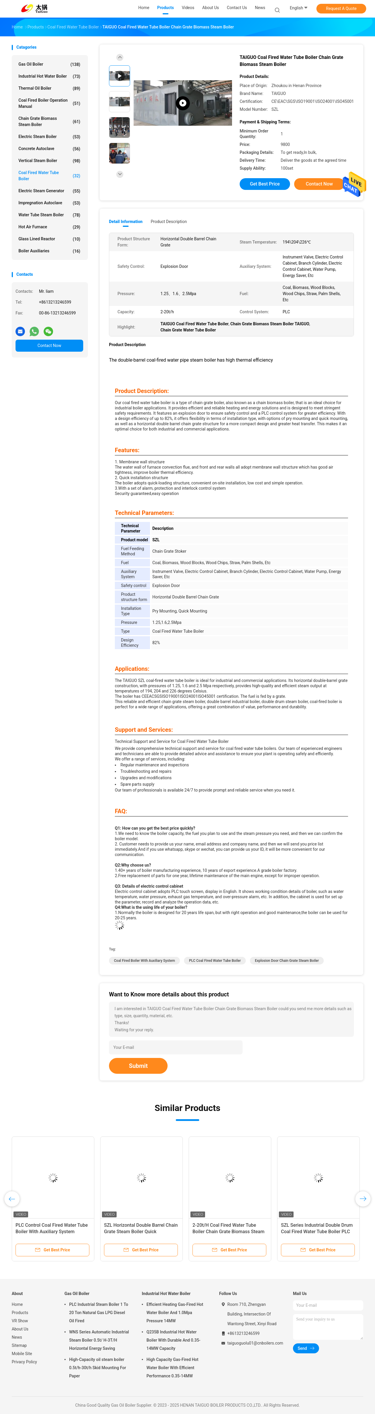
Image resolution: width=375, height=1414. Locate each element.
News (17, 1337)
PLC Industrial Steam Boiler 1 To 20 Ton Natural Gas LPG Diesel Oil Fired (98, 1312)
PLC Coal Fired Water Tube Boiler (215, 961)
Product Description (169, 221)
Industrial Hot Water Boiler (49, 76)
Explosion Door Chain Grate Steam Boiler (287, 961)
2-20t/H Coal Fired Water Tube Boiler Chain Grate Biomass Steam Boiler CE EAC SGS (228, 1231)
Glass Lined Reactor (49, 239)
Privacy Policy (24, 1361)
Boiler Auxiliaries (49, 251)
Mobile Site (22, 1353)
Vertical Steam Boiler (49, 161)
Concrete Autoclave (49, 149)
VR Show (20, 1320)
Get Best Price (265, 184)
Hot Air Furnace (49, 227)
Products (20, 1312)
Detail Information (125, 221)
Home (17, 1304)
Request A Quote (341, 8)
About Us (20, 1329)
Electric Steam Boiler (49, 137)
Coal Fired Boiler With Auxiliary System (144, 961)
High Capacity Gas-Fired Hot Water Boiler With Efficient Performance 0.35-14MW (172, 1367)
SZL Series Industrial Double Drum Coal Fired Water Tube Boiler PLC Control (317, 1231)
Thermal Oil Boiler (49, 88)
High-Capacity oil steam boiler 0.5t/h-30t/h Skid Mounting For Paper (97, 1367)
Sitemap (19, 1345)
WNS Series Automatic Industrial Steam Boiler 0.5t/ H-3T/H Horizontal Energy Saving (99, 1340)
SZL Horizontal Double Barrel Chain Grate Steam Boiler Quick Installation (141, 1231)
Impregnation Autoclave (49, 203)
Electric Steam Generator (49, 191)
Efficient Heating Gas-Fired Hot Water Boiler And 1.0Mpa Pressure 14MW (174, 1312)
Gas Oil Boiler (49, 64)
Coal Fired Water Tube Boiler (49, 175)
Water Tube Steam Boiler (49, 215)
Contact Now (49, 345)
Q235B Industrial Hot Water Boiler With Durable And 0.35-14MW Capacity (173, 1340)
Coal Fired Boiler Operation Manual (49, 103)
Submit (138, 1065)
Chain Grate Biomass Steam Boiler (49, 121)
